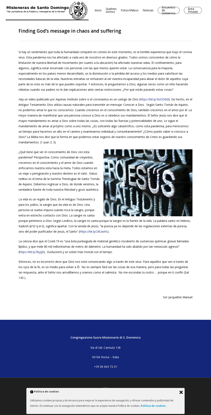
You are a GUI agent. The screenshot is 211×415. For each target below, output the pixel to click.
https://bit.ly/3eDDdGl (154, 99)
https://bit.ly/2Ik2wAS (94, 231)
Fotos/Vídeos (133, 10)
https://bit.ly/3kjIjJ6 (31, 252)
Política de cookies (153, 406)
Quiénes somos (114, 11)
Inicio (101, 10)
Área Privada (196, 11)
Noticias (151, 10)
